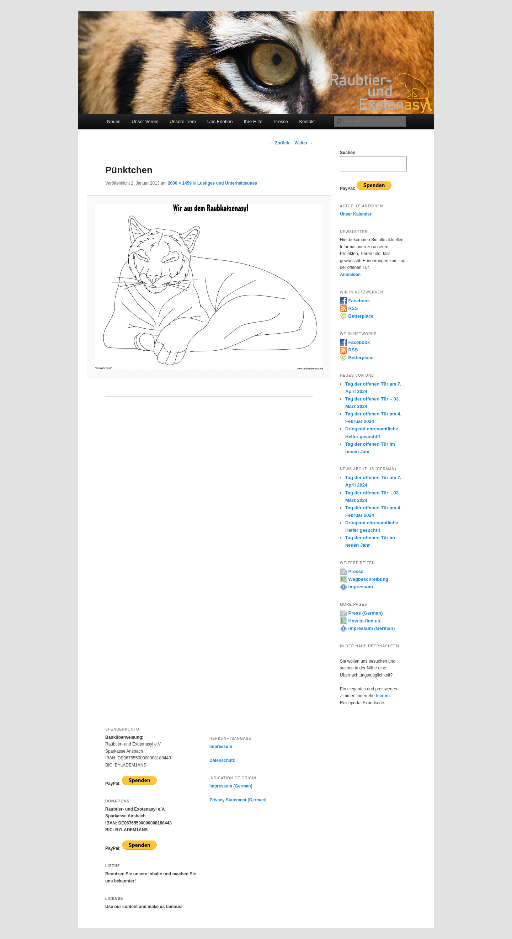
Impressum (356, 586)
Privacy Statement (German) (238, 799)
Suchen (347, 152)
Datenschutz (222, 760)
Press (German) (361, 613)
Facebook (355, 300)
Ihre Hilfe (253, 121)
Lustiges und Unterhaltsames (227, 183)
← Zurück (279, 142)
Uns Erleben (220, 121)
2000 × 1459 (180, 183)
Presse (280, 121)
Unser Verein (145, 121)
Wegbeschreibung (364, 579)
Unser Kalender (356, 214)
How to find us (360, 621)
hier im (383, 695)
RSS (349, 308)
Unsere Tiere (183, 121)
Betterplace (356, 316)
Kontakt (307, 121)
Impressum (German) (367, 628)
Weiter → (303, 142)
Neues (114, 121)
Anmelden (350, 274)
